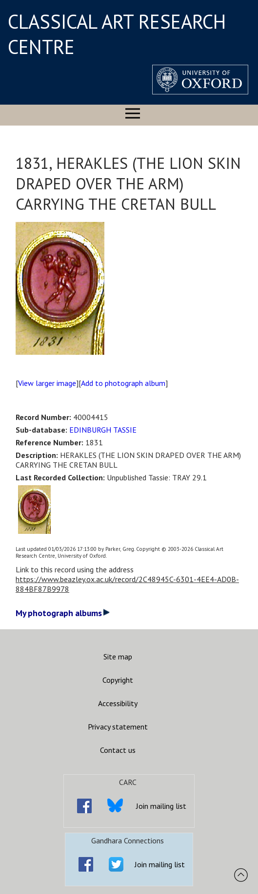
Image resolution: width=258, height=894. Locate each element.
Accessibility (118, 703)
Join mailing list (161, 806)
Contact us (118, 750)
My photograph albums (63, 613)
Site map (117, 656)
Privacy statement (118, 726)
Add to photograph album (123, 383)
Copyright (117, 680)
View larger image (47, 383)
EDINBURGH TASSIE (103, 430)
